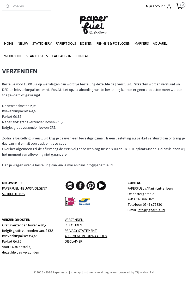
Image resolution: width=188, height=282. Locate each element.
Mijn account (159, 6)
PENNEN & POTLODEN (113, 43)
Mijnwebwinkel (144, 272)
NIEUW (23, 43)
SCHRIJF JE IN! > (13, 194)
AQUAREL (160, 43)
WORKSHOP (13, 56)
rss (85, 272)
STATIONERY (42, 43)
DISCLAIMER (73, 241)
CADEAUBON (61, 56)
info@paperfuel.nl (151, 210)
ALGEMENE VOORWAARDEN (86, 236)
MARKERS (142, 43)
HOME (9, 43)
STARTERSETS (37, 56)
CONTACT (83, 56)
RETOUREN (73, 225)
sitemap (76, 272)
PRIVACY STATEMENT (81, 231)
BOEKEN (86, 43)
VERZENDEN (74, 220)
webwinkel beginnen (102, 272)
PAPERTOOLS (66, 43)
